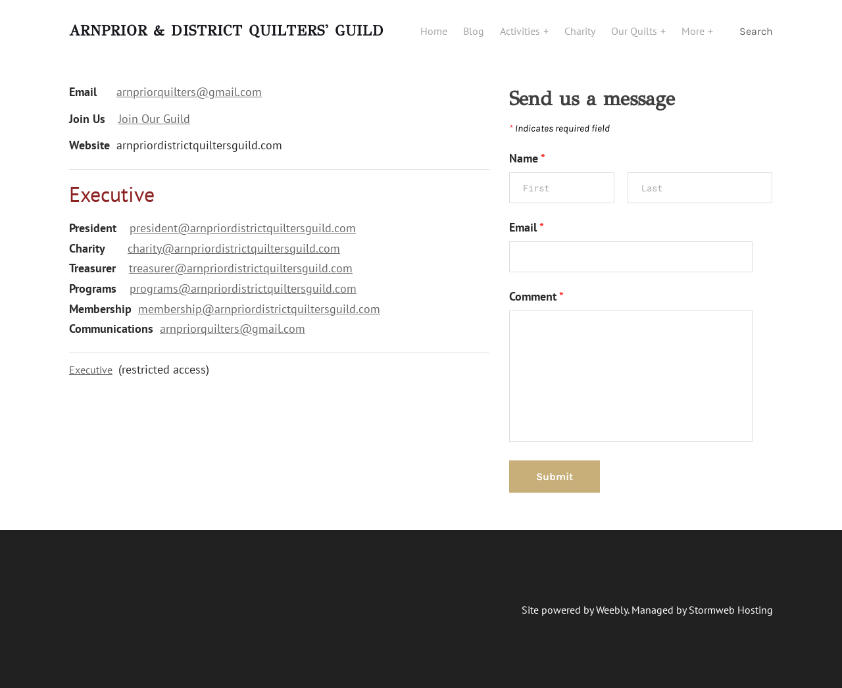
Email (526, 227)
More (694, 30)
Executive (90, 369)
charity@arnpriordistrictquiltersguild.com (234, 248)
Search (756, 31)
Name (527, 158)
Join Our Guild (154, 118)
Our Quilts (635, 30)
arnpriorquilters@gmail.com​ (189, 91)
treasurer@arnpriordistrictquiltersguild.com (241, 268)
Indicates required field (559, 128)
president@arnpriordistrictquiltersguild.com (243, 227)
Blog (473, 30)
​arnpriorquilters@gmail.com (232, 328)
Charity (579, 30)
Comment (536, 296)
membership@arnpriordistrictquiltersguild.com (259, 308)
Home (433, 30)
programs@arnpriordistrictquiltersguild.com (243, 288)
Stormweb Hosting (731, 609)
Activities (521, 30)
